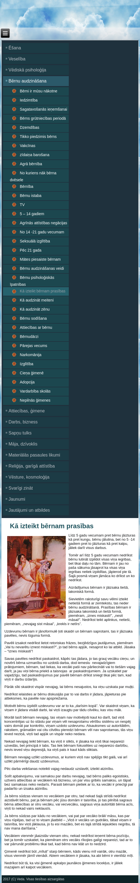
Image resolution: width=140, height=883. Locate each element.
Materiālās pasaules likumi (34, 455)
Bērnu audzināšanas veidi (42, 268)
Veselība (17, 59)
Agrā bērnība (31, 164)
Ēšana (15, 48)
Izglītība (26, 364)
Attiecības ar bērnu (36, 327)
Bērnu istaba (31, 195)
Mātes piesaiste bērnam (40, 259)
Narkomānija (31, 355)
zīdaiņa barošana (34, 155)
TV (22, 204)
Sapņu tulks (20, 433)
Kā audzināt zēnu (35, 309)
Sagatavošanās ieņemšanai (43, 109)
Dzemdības (29, 127)
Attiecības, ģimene (27, 411)
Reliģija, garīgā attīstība (32, 466)
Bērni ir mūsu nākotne (38, 91)
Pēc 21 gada (31, 250)
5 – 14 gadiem (32, 214)
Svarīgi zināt (21, 488)
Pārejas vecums (33, 345)
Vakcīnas (27, 145)
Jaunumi (17, 499)
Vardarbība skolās (35, 391)
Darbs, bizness (23, 422)
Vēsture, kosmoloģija (29, 477)
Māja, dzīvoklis (23, 444)
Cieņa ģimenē (31, 373)
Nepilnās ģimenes (35, 400)
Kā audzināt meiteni (37, 300)
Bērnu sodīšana (33, 318)
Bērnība (26, 186)
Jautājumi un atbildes (29, 510)
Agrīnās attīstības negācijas (43, 223)
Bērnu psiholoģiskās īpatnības (32, 281)
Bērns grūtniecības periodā (43, 118)
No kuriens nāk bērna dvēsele (33, 176)
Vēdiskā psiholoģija (27, 70)
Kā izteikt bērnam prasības (42, 291)
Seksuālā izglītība (35, 241)
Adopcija (27, 382)
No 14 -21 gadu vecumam (42, 232)
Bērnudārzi (29, 336)
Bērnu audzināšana (27, 81)
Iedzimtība (29, 100)
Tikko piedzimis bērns (38, 136)
